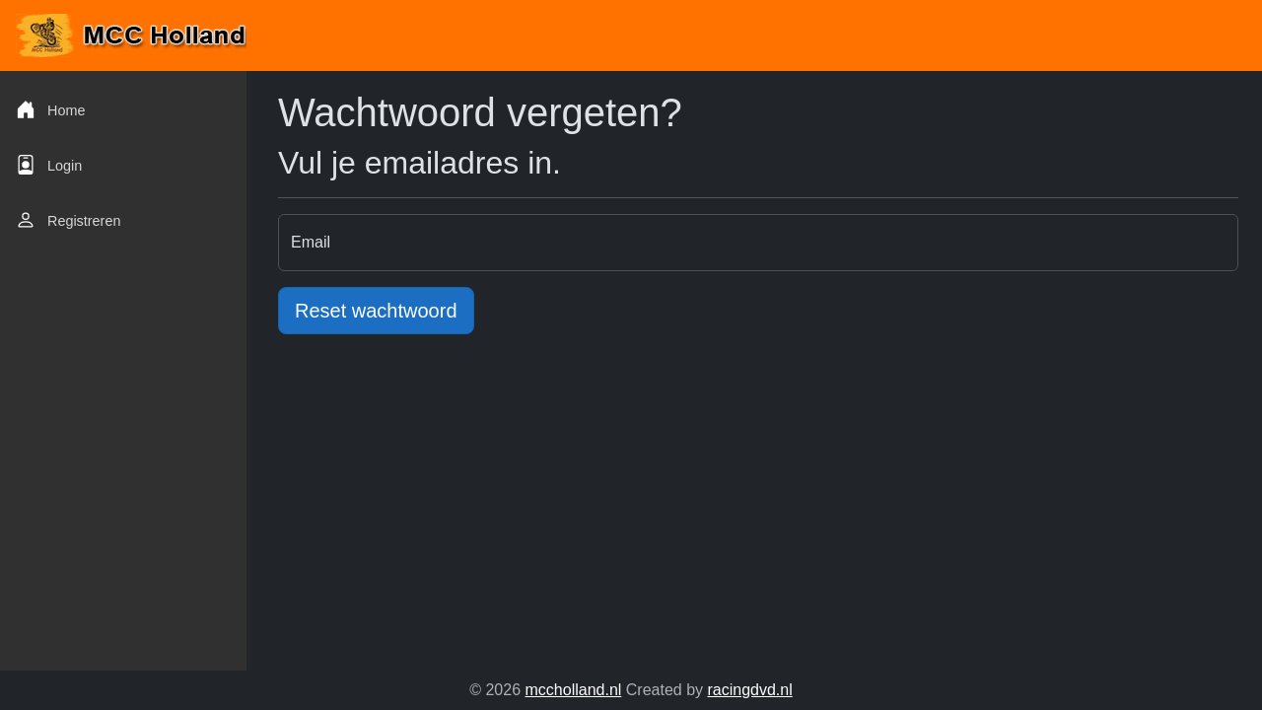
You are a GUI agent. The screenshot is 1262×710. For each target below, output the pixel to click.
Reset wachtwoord (376, 310)
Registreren (68, 220)
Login (49, 165)
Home (50, 109)
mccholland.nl (574, 689)
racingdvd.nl (749, 689)
